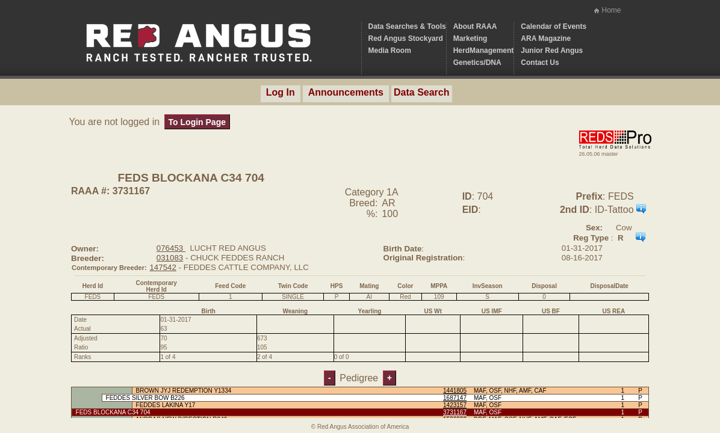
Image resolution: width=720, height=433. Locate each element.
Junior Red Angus (552, 50)
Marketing (470, 38)
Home (611, 10)
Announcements (345, 92)
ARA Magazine (546, 38)
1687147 (455, 398)
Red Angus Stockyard (405, 38)
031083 (170, 257)
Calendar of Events (553, 26)
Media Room (389, 50)
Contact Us (540, 62)
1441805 (455, 390)
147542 (162, 267)
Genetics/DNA (477, 62)
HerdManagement (483, 50)
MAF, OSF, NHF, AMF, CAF (510, 390)
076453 (171, 248)
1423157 (455, 405)
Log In (280, 92)
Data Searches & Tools (407, 26)
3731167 (455, 412)
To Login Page (197, 122)
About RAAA (475, 26)
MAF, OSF (487, 398)
